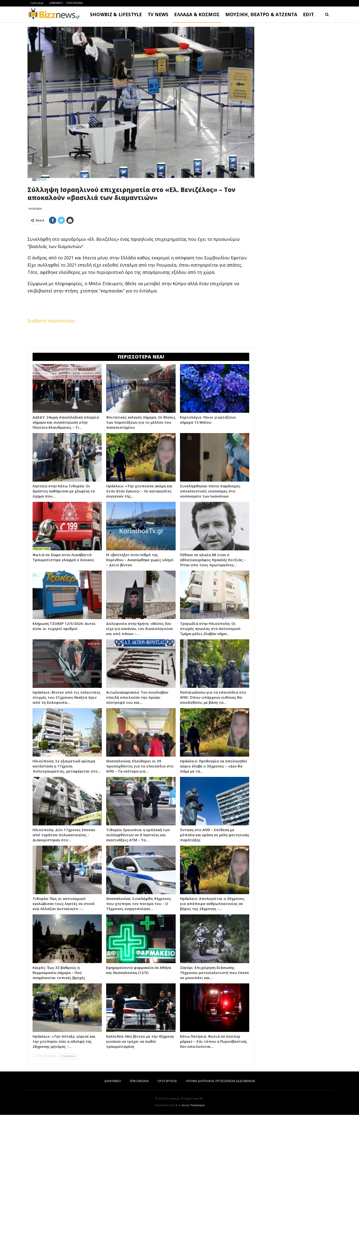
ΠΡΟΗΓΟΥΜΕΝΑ (45, 1056)
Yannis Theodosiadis (193, 1105)
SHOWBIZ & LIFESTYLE (116, 14)
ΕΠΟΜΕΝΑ (68, 1056)
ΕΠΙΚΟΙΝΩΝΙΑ (74, 3)
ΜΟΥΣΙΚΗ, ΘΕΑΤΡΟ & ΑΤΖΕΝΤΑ (261, 14)
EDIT (308, 14)
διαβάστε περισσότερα (51, 321)
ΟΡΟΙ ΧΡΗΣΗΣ (167, 1081)
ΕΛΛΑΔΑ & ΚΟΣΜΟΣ (197, 14)
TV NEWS (158, 14)
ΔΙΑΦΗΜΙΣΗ (56, 3)
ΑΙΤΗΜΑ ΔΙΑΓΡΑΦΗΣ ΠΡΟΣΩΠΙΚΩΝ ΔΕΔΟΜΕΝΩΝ (220, 1081)
